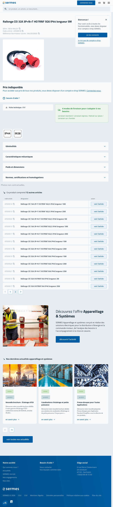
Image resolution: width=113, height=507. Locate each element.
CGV (25, 495)
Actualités (7, 471)
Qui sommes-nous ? (10, 467)
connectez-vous (86, 3)
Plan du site (96, 495)
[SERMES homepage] (9, 3)
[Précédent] (5, 291)
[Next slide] (11, 430)
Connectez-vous (94, 90)
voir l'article (99, 204)
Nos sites (6, 481)
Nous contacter (46, 467)
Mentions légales (36, 495)
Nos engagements (10, 477)
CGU (19, 495)
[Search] (6, 9)
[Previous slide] (5, 430)
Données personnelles (55, 495)
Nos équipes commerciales (50, 470)
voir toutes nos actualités (18, 439)
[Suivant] (20, 291)
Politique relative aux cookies (78, 495)
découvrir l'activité (67, 339)
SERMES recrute (9, 474)
